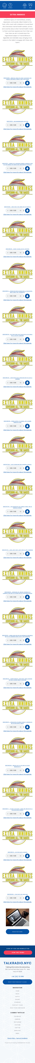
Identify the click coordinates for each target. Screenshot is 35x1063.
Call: (13, 976)
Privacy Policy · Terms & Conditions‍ (18, 1038)
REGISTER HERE (16, 931)
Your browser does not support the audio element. (14, 82)
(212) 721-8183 (19, 976)
